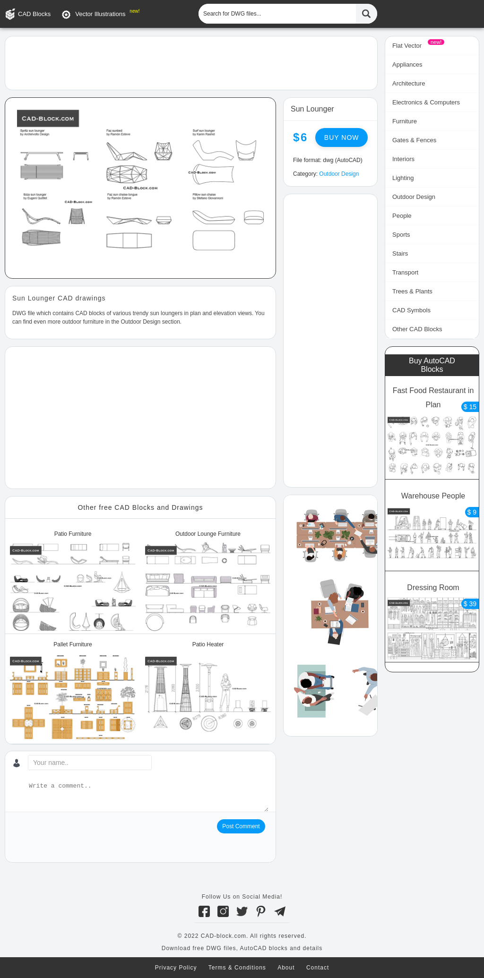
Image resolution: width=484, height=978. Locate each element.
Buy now (341, 137)
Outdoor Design (339, 174)
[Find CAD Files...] (366, 14)
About (285, 967)
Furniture (404, 121)
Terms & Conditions (237, 967)
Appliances (407, 64)
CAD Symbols (411, 310)
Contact (317, 967)
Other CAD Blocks (417, 329)
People (401, 215)
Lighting (403, 177)
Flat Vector (407, 45)
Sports (401, 234)
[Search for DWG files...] (277, 14)
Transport (405, 272)
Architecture (408, 83)
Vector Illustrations (100, 13)
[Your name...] (90, 762)
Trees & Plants (412, 291)
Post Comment (240, 826)
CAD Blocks (34, 13)
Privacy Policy (176, 967)
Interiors (403, 159)
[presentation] (84, 837)
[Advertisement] (191, 62)
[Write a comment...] (147, 796)
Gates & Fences (414, 140)
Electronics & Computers (426, 102)
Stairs (400, 253)
